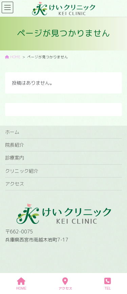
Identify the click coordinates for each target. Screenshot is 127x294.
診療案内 (14, 157)
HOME (21, 284)
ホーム (12, 132)
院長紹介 (14, 145)
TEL (107, 284)
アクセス (14, 184)
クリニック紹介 (21, 171)
